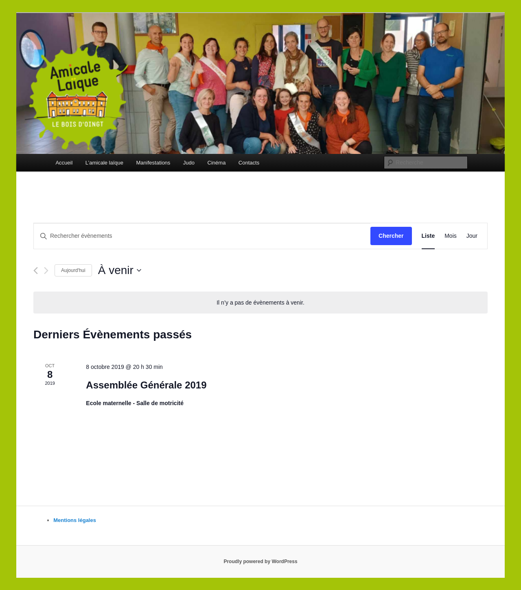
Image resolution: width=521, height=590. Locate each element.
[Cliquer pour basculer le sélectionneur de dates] (119, 270)
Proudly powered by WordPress (260, 561)
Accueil (63, 163)
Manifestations (153, 163)
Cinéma (217, 163)
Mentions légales (74, 520)
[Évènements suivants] (46, 270)
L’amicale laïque (104, 163)
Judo (189, 163)
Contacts (249, 163)
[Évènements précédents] (35, 270)
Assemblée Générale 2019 (146, 384)
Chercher (391, 235)
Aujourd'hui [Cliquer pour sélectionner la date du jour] (73, 270)
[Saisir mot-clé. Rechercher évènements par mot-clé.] (202, 236)
